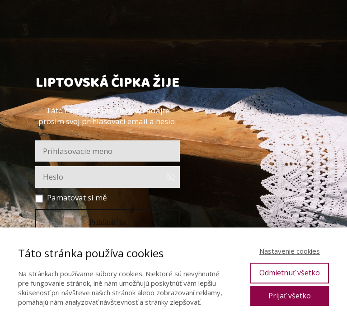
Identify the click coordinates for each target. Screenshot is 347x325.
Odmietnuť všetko (289, 273)
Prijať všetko (289, 296)
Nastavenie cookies (289, 250)
